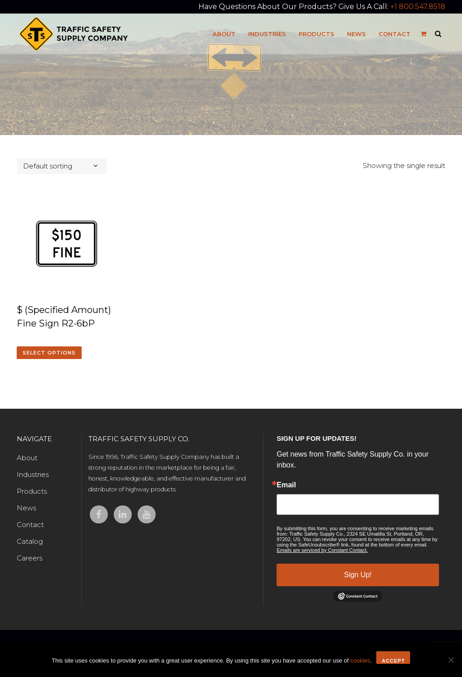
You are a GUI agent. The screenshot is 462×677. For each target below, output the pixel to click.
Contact (30, 524)
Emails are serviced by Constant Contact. (322, 550)
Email (286, 485)
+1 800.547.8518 (417, 6)
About (27, 457)
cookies (360, 660)
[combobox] (62, 166)
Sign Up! (357, 575)
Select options (49, 353)
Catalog (30, 541)
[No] (450, 659)
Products (32, 491)
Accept (393, 660)
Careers (29, 558)
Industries (33, 474)
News (26, 508)
